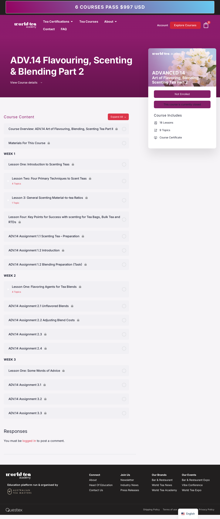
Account (162, 25)
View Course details (26, 82)
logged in (29, 441)
